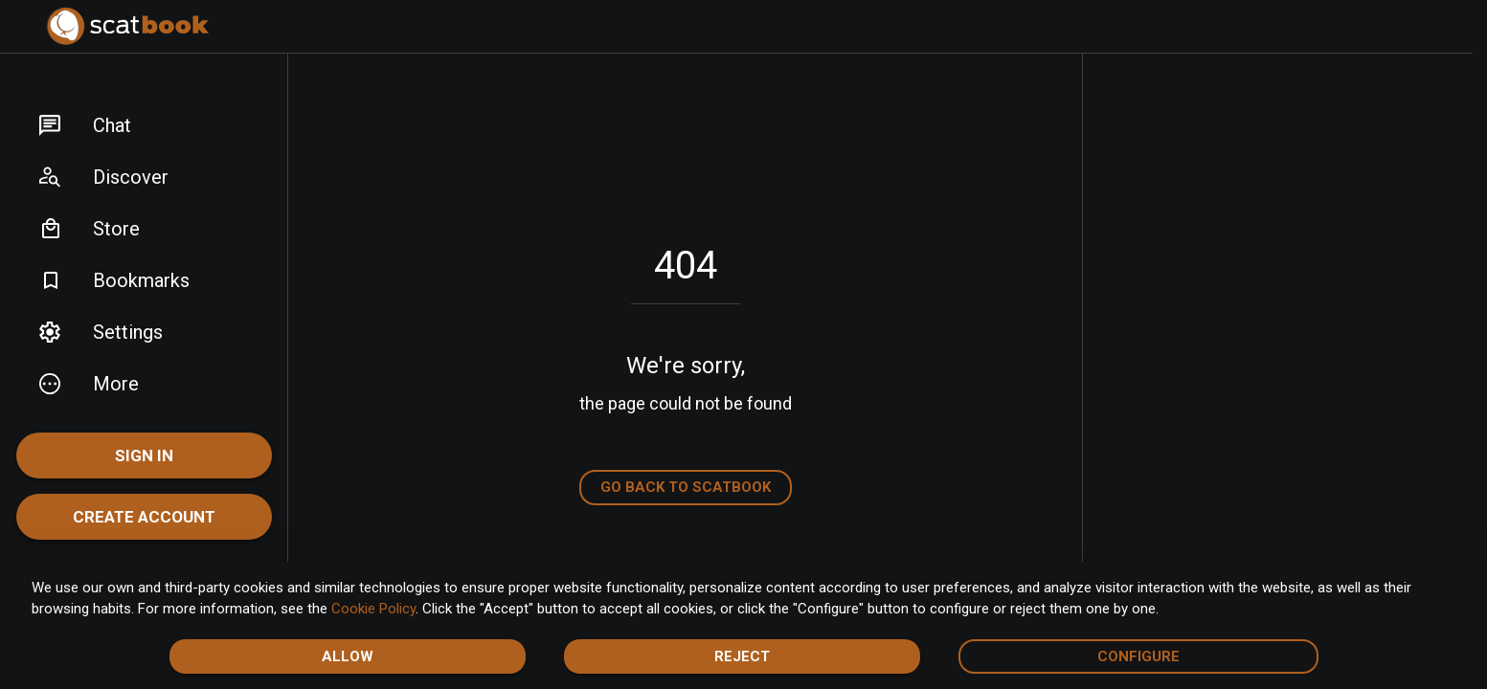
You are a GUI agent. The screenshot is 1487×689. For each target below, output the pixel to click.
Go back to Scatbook (685, 487)
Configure (1138, 656)
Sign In (144, 455)
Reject (742, 656)
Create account (144, 517)
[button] (144, 125)
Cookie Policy (373, 608)
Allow (347, 656)
